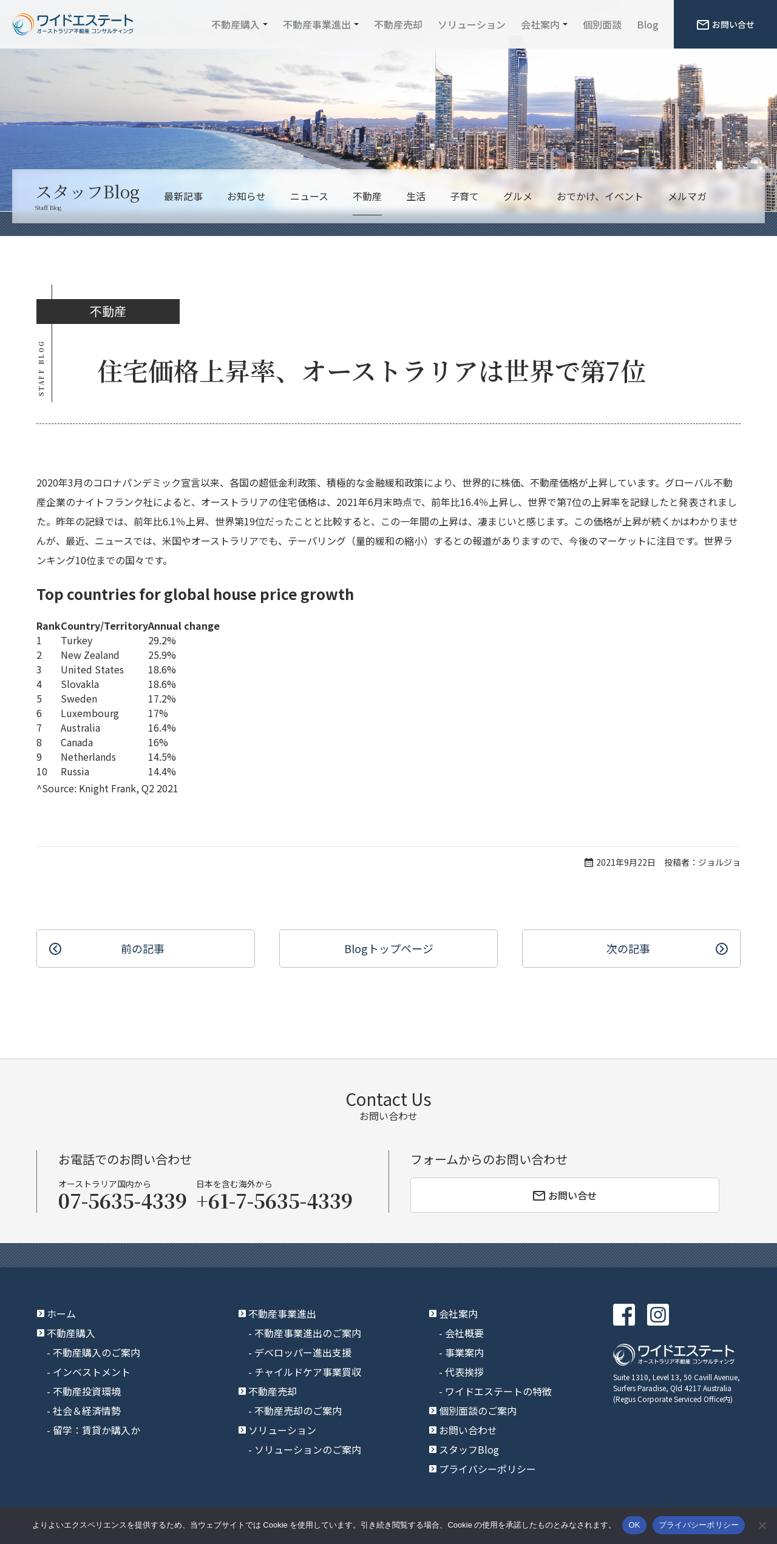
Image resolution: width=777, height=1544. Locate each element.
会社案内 (540, 24)
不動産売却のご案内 (298, 1410)
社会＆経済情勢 (87, 1410)
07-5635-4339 (122, 1200)
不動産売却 (398, 24)
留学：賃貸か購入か (96, 1430)
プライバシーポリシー (487, 1468)
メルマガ (687, 196)
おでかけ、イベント (600, 196)
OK (634, 1524)
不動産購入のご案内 (96, 1352)
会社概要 (464, 1333)
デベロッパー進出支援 (302, 1352)
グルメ (517, 196)
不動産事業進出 (317, 24)
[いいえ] (762, 1525)
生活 (416, 196)
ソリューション (472, 24)
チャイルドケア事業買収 (307, 1371)
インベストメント (92, 1371)
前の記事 (143, 948)
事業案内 (464, 1352)
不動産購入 (235, 24)
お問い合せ (726, 24)
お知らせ (246, 196)
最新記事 (183, 196)
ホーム (61, 1313)
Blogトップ (388, 948)
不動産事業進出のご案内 (307, 1333)
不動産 (367, 196)
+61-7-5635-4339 (274, 1200)
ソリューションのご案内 (307, 1449)
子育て (464, 196)
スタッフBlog (469, 1449)
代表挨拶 (464, 1371)
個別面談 (602, 24)
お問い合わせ (468, 1430)
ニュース (309, 196)
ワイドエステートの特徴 (498, 1391)
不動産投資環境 (87, 1391)
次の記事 (628, 948)
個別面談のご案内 (478, 1410)
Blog (648, 24)
